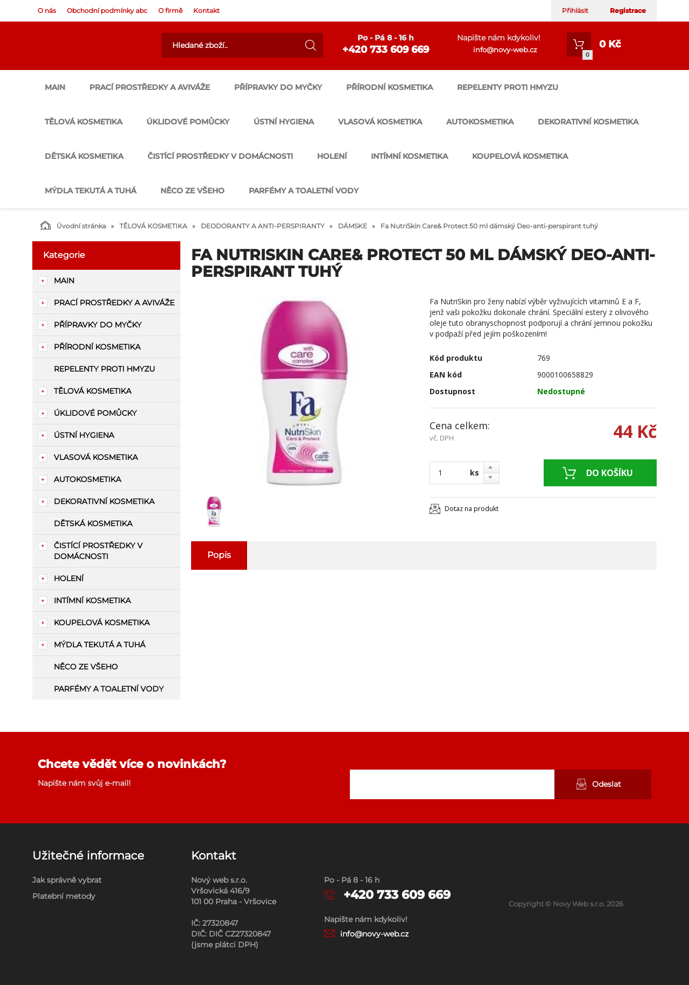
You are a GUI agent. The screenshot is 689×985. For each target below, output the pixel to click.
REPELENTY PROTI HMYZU (507, 87)
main (55, 87)
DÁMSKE (352, 226)
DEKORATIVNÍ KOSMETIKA (588, 122)
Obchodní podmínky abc (107, 10)
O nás (47, 10)
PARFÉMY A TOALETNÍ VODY (303, 190)
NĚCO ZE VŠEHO (192, 190)
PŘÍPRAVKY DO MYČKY (278, 87)
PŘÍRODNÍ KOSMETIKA (389, 87)
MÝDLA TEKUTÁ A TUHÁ (90, 190)
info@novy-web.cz (505, 49)
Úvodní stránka (73, 225)
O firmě (170, 10)
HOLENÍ (332, 156)
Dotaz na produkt (471, 508)
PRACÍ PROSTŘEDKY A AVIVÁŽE (149, 87)
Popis (219, 555)
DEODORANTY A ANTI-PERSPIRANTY (263, 226)
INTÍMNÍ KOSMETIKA (409, 156)
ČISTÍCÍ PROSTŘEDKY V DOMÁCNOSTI (220, 156)
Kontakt (206, 10)
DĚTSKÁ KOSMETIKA (84, 156)
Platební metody (63, 896)
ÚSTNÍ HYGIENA (284, 122)
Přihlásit (575, 10)
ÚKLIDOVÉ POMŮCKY (187, 122)
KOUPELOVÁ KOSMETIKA (520, 156)
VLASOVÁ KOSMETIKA (380, 122)
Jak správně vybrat (67, 880)
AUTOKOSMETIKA (480, 122)
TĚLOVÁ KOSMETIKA (83, 122)
